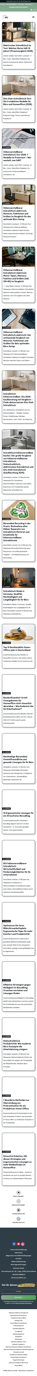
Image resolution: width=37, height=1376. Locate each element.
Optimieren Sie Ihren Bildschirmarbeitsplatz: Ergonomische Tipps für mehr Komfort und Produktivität (18, 928)
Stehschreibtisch (19, 1325)
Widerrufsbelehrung (18, 1261)
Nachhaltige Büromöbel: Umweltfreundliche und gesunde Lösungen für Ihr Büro (18, 758)
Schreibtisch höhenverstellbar (18, 1354)
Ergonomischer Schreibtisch (18, 1315)
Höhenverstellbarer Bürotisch (18, 1362)
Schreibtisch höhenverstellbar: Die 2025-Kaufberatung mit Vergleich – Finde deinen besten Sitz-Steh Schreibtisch (18, 397)
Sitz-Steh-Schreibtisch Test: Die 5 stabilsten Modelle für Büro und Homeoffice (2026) (18, 98)
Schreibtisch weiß (18, 1352)
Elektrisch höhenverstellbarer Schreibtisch (18, 1347)
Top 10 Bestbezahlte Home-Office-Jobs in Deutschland (18, 646)
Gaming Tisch (18, 1320)
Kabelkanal (18, 1336)
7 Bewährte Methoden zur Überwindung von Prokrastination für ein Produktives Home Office (18, 1102)
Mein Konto (29, 4)
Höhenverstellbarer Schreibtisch (18, 1313)
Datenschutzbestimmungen (23, 1303)
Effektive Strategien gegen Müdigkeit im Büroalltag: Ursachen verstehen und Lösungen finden (18, 986)
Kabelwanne (18, 1339)
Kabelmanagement (18, 1334)
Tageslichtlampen (18, 1360)
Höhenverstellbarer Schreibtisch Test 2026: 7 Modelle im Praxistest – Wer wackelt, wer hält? (18, 153)
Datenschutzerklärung (18, 1250)
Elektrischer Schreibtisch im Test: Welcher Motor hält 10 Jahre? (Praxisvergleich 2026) (18, 45)
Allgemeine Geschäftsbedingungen (18, 1255)
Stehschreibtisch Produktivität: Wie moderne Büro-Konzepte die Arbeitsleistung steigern (18, 1044)
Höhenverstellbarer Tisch (18, 1341)
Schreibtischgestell (18, 1328)
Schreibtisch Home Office (18, 1318)
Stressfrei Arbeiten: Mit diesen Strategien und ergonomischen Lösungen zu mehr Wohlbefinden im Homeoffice (18, 1159)
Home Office (18, 1365)
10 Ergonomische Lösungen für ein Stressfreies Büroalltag (18, 812)
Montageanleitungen (18, 1264)
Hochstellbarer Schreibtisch (18, 1323)
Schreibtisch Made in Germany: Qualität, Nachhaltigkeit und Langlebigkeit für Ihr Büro (18, 593)
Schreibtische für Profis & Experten (19, 1)
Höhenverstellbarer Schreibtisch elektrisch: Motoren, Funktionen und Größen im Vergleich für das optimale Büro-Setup (18, 213)
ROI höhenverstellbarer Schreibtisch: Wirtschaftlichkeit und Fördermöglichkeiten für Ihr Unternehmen (18, 868)
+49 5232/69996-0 (11, 4)
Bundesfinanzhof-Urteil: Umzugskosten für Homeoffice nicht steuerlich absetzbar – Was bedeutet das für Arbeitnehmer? (18, 701)
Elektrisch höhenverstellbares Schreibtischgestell (18, 1349)
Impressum (18, 1252)
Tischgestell (18, 1331)
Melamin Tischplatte (18, 1344)
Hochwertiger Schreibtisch (18, 1357)
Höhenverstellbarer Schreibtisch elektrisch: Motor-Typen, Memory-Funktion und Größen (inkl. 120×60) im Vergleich (18, 275)
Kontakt (21, 4)
